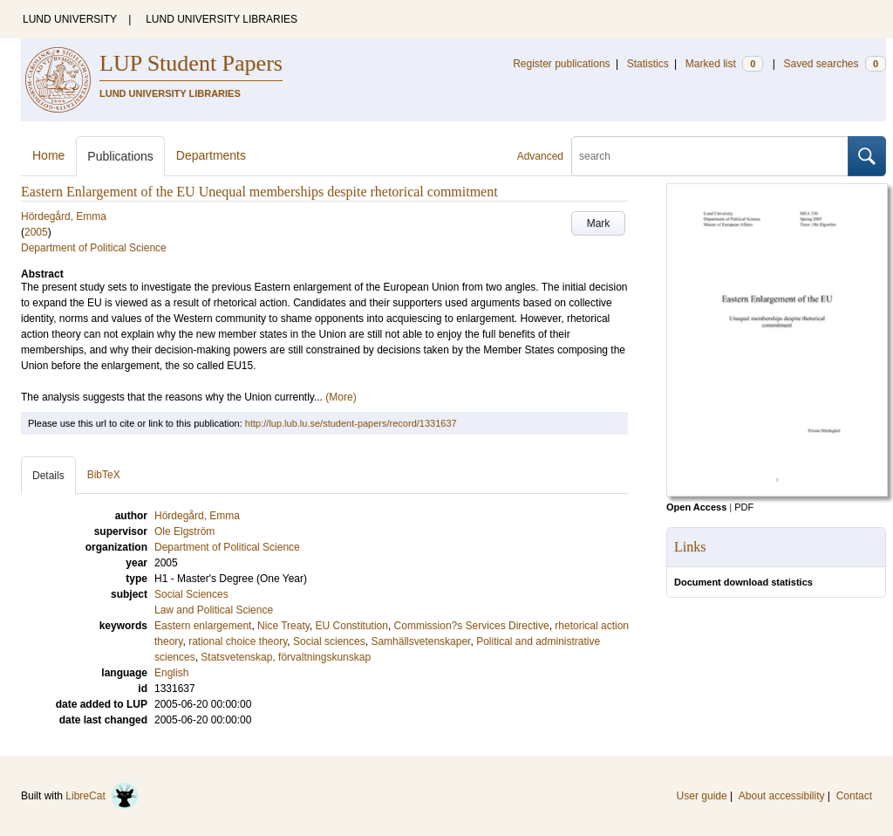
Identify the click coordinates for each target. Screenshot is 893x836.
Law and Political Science (213, 610)
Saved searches (834, 64)
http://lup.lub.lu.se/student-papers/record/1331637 (351, 423)
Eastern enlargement (202, 626)
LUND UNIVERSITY (70, 19)
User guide (702, 796)
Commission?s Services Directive (471, 626)
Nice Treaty (283, 626)
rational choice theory (237, 641)
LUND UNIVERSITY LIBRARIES (221, 19)
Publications (120, 156)
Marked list (724, 64)
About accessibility (782, 796)
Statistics (648, 64)
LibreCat (102, 796)
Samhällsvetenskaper (420, 641)
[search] (710, 156)
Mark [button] (598, 223)
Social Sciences (191, 594)
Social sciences (329, 641)
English (171, 673)
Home (48, 155)
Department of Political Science (94, 248)
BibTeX (103, 475)
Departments (211, 155)
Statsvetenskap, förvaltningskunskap (286, 657)
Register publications (561, 64)
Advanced (540, 156)
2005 (36, 232)
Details (48, 475)
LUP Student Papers (191, 63)
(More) (340, 397)
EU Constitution (352, 626)
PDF (743, 507)
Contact (854, 796)
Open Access (696, 507)
